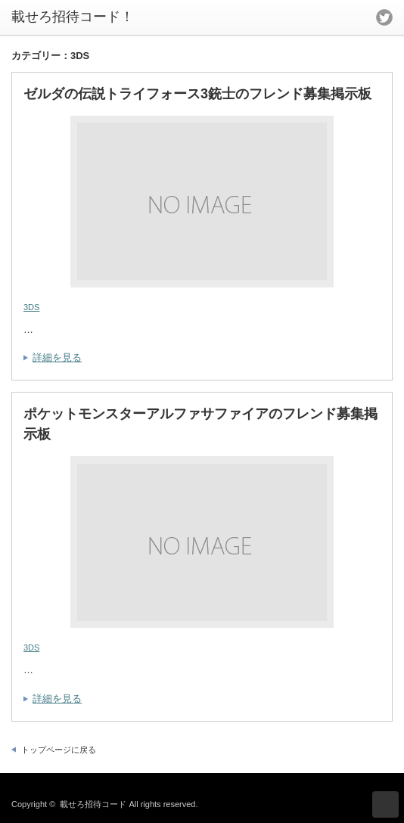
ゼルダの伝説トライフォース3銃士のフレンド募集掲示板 (197, 93)
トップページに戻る (58, 749)
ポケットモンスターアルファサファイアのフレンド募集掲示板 (200, 424)
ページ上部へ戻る (385, 804)
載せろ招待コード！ (72, 16)
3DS (31, 307)
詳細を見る (57, 357)
